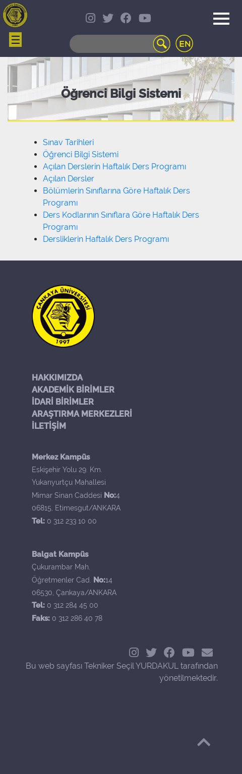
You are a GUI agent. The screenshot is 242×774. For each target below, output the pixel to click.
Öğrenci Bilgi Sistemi (80, 154)
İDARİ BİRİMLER (63, 402)
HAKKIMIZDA (57, 377)
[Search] (120, 44)
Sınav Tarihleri (68, 142)
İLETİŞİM (49, 426)
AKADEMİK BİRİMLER (73, 390)
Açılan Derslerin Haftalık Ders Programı (114, 166)
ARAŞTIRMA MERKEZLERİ (82, 414)
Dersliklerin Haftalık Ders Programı (106, 239)
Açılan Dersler (68, 178)
